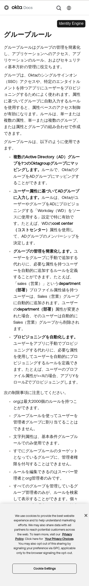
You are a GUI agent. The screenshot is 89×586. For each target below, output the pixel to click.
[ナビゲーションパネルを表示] (82, 7)
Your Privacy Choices (59, 562)
